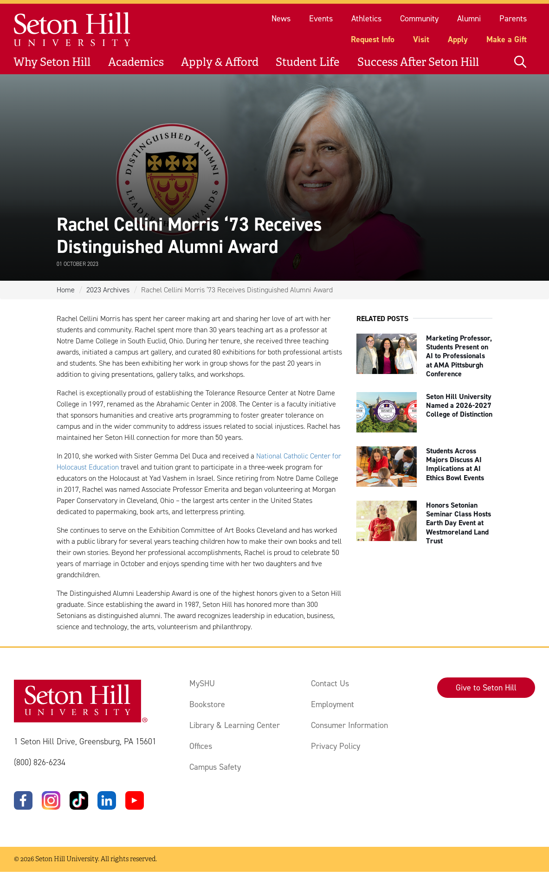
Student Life (307, 62)
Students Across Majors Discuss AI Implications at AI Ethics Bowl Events (455, 464)
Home (66, 290)
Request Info (372, 39)
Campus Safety (215, 767)
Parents (513, 18)
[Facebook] (23, 800)
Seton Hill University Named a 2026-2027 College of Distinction (459, 405)
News (281, 18)
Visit (421, 39)
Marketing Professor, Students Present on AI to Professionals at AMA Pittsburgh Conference (459, 356)
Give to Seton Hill (486, 687)
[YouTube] (134, 800)
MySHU (202, 683)
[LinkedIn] (106, 800)
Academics (136, 62)
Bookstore (207, 704)
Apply (458, 39)
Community (419, 18)
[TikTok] (79, 800)
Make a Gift (506, 39)
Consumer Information (349, 725)
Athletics (366, 18)
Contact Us (330, 683)
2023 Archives (107, 290)
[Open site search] (520, 62)
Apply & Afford (219, 62)
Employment (332, 704)
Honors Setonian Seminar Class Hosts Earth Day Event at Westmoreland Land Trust (458, 523)
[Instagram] (51, 800)
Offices (200, 746)
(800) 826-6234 (39, 762)
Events (321, 18)
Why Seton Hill (51, 62)
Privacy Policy (335, 746)
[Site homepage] (72, 29)
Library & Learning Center (234, 725)
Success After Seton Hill (418, 62)
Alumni (469, 18)
